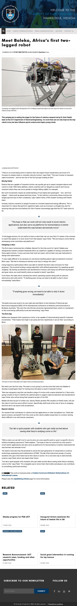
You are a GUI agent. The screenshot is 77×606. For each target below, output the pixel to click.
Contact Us (69, 31)
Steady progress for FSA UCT (16, 517)
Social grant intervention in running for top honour (57, 555)
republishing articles (21, 479)
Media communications (44, 31)
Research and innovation (12, 531)
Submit (41, 591)
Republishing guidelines (55, 604)
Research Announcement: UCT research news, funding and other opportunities (18, 557)
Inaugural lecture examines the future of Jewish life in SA (55, 518)
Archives (59, 31)
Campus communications (23, 31)
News (9, 31)
